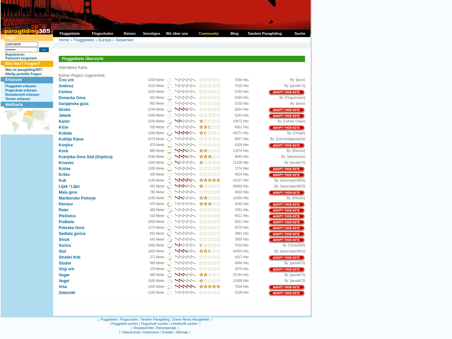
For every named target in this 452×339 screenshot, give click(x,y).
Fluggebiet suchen (125, 324)
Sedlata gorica (72, 233)
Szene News (181, 319)
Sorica (65, 245)
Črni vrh (66, 80)
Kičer (64, 127)
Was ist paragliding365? (24, 70)
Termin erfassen (18, 99)
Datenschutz (131, 332)
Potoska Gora (71, 227)
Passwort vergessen (21, 58)
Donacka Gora (72, 97)
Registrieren (14, 54)
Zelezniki (67, 292)
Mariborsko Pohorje (77, 198)
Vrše (63, 287)
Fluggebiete (83, 40)
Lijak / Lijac (69, 186)
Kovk (63, 151)
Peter (64, 210)
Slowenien (124, 40)
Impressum (151, 332)
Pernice (66, 204)
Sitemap (182, 332)
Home (64, 40)
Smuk (64, 239)
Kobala (65, 133)
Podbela (66, 222)
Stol (62, 251)
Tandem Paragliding (154, 319)
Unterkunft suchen (184, 324)
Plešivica (67, 216)
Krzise (65, 168)
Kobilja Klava (71, 139)
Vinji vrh (66, 269)
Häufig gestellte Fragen (23, 74)
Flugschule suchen (154, 324)
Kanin (64, 121)
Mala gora (68, 192)
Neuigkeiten (201, 319)
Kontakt (167, 332)
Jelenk (65, 115)
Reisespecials (166, 328)
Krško (64, 174)
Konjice (66, 145)
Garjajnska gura (74, 103)
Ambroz (66, 86)
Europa (104, 40)
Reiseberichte (144, 328)
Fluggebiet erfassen (20, 86)
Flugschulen (129, 319)
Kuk (62, 180)
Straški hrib (69, 257)
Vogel (64, 281)
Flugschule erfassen (21, 90)
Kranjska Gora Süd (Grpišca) (86, 157)
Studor (65, 263)
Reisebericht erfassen (22, 94)
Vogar (64, 275)
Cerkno (65, 92)
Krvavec (66, 162)
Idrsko (65, 109)
